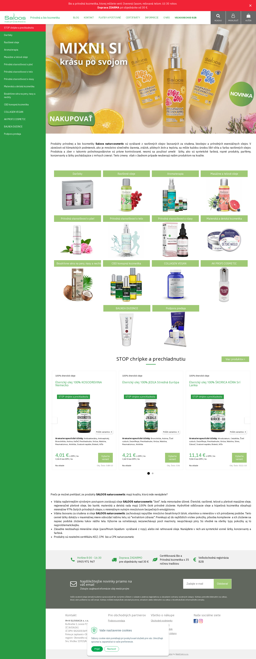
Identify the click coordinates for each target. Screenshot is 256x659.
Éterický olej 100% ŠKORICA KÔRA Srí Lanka (214, 383)
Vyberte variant (105, 458)
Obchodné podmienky (162, 620)
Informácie (152, 17)
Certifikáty (133, 17)
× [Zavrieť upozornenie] (250, 5)
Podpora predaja (116, 620)
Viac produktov (235, 359)
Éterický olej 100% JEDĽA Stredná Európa (150, 382)
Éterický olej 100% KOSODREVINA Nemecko (78, 383)
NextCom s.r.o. (182, 654)
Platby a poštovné (110, 17)
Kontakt (89, 17)
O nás (166, 17)
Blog (76, 17)
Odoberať (222, 583)
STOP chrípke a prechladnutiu (19, 27)
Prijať (97, 649)
